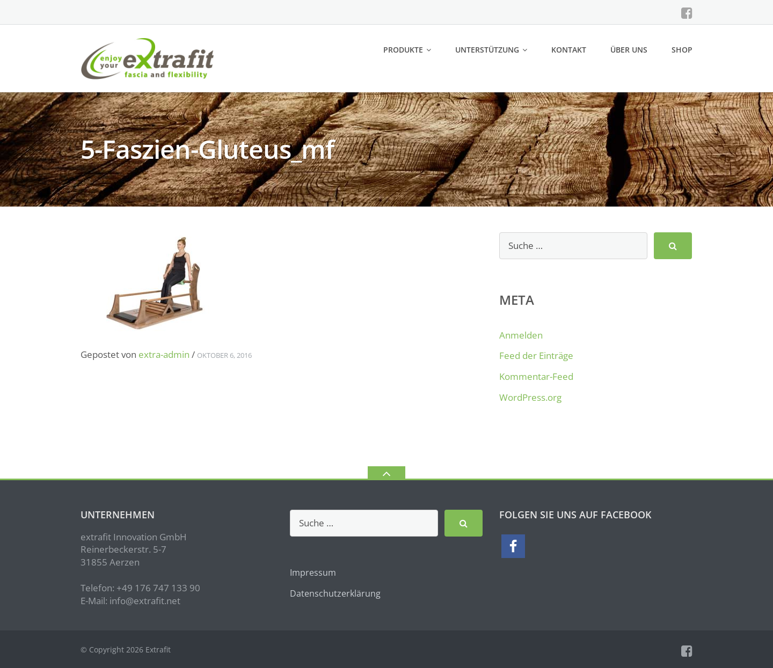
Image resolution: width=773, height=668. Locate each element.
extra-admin (163, 354)
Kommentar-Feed (536, 376)
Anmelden (521, 335)
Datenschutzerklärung (335, 593)
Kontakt (568, 50)
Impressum (313, 572)
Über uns (628, 50)
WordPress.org (530, 397)
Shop (682, 50)
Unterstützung (487, 50)
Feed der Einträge (536, 355)
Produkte (403, 50)
